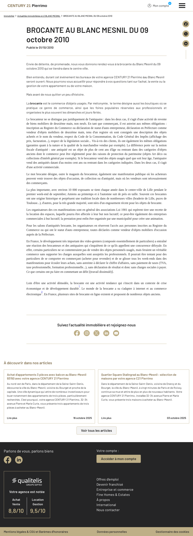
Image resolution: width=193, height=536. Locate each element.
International (106, 505)
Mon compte (158, 5)
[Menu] (182, 5)
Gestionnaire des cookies (172, 531)
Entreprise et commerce (114, 489)
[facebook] (7, 460)
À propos (103, 500)
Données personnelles (112, 531)
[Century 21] (27, 5)
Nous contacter (108, 510)
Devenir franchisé (109, 484)
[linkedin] (19, 460)
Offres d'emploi (107, 479)
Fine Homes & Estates (113, 494)
